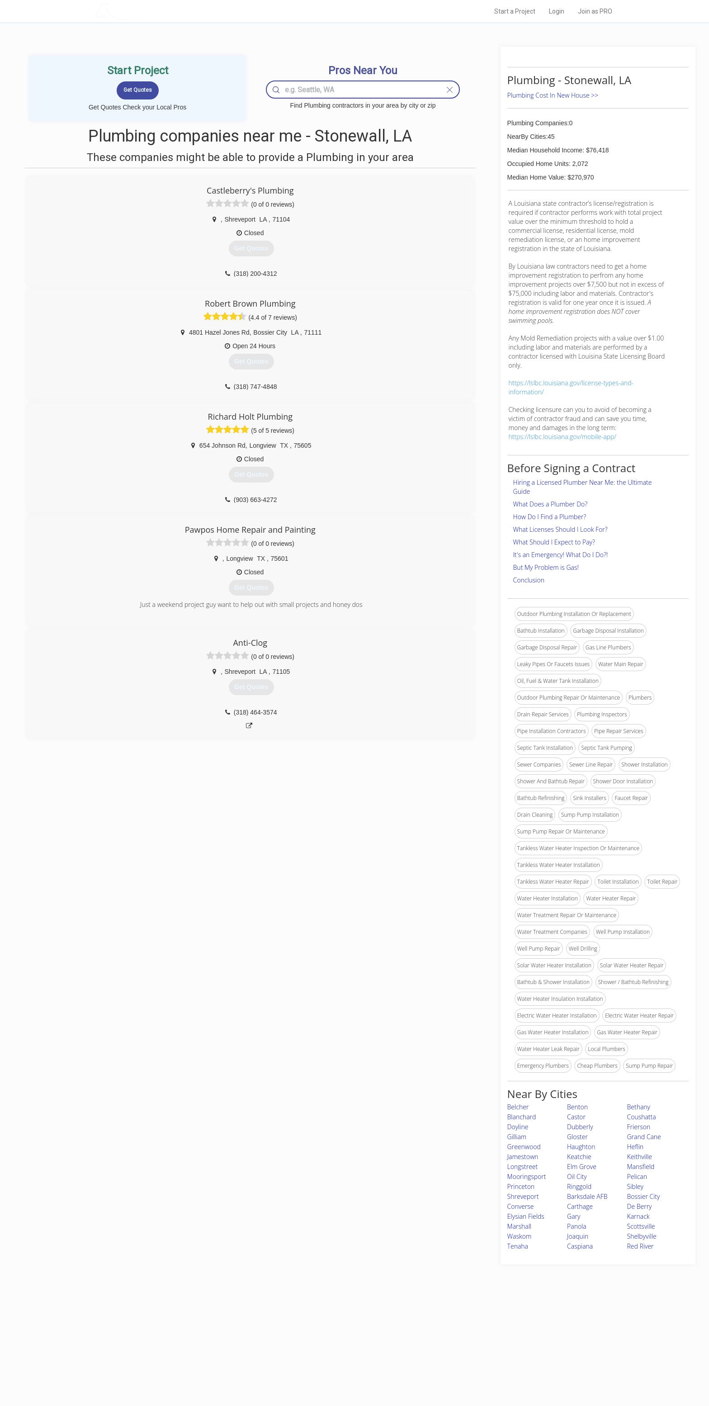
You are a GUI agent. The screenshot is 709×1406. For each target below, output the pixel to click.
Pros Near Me (199, 1339)
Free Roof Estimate (206, 1360)
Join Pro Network (329, 1329)
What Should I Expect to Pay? (554, 542)
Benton (577, 1107)
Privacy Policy (476, 1339)
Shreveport (523, 1196)
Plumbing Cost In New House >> (553, 95)
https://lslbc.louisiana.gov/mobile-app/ (562, 436)
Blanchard (521, 1116)
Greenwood (524, 1146)
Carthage (580, 1206)
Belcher (518, 1107)
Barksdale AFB (587, 1196)
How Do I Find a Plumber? (549, 516)
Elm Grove (581, 1166)
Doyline (518, 1126)
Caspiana (580, 1246)
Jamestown (523, 1156)
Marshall (519, 1226)
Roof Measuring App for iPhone (346, 1360)
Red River (640, 1246)
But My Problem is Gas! (546, 567)
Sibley (635, 1186)
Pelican (637, 1176)
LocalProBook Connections (493, 1360)
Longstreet (522, 1166)
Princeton (521, 1186)
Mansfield (641, 1166)
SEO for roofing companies (492, 1370)
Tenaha (517, 1246)
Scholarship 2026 (480, 1329)
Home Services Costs (209, 1329)
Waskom (519, 1236)
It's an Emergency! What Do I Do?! (560, 554)
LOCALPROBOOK (147, 11)
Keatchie (579, 1156)
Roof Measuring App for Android (347, 1370)
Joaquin (577, 1236)
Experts (317, 1339)
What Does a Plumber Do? (550, 504)
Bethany (639, 1107)
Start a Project (514, 11)
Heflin (635, 1146)
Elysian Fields (525, 1216)
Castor (576, 1116)
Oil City (577, 1176)
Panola (576, 1226)
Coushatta (641, 1116)
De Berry (639, 1206)
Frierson (639, 1126)
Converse (520, 1206)
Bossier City (643, 1196)
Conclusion (528, 580)
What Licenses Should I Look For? (560, 529)
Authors (469, 1350)
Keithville (639, 1156)
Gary (573, 1216)
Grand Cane (644, 1136)
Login (556, 11)
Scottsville (641, 1226)
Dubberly (580, 1126)
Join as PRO (595, 11)
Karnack (638, 1216)
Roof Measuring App (333, 1350)
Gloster (577, 1136)
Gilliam (517, 1136)
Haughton (581, 1146)
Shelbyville (642, 1236)
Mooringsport (526, 1176)
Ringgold (579, 1186)
